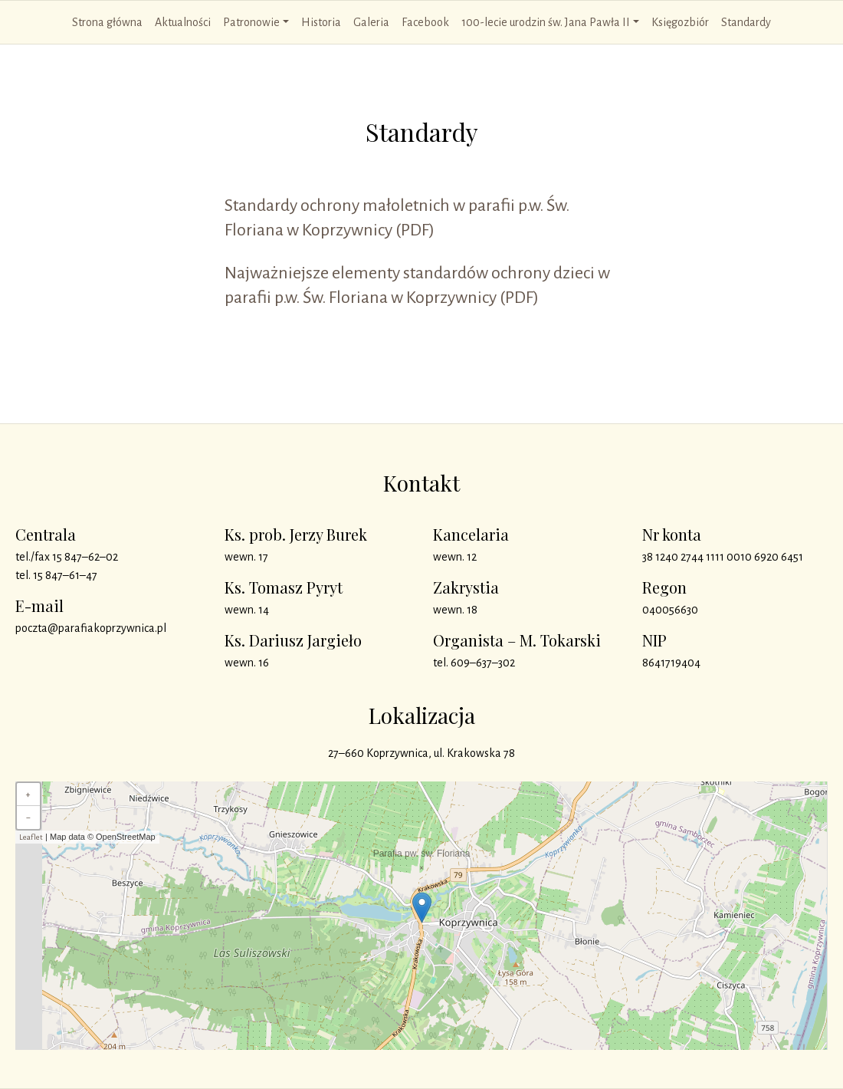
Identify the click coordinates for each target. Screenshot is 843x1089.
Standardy (746, 22)
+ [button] (28, 794)
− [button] (28, 817)
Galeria (371, 22)
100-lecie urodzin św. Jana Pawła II (545, 22)
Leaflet (31, 837)
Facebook (425, 22)
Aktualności (183, 22)
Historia (321, 22)
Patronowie (251, 22)
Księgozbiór (680, 22)
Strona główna (107, 22)
